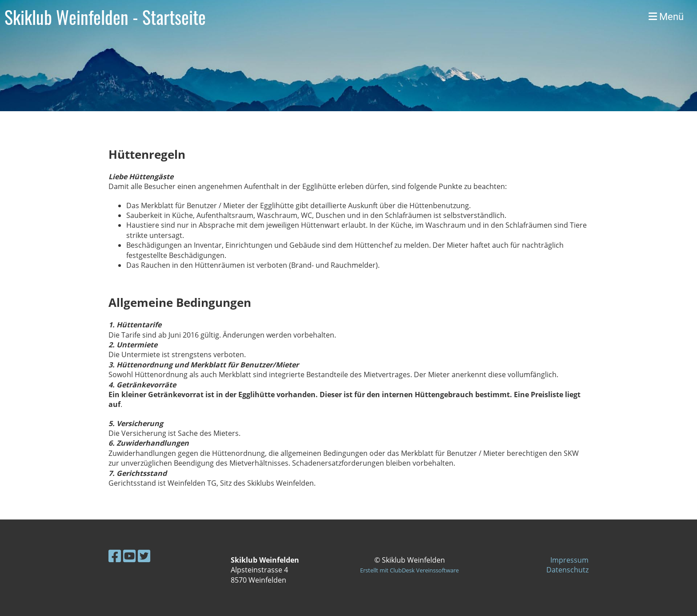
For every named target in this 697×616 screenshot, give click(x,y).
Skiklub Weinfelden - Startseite (105, 16)
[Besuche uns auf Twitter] (144, 555)
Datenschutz (567, 570)
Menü (666, 16)
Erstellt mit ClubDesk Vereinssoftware (409, 570)
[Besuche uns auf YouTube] (129, 555)
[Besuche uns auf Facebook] (114, 555)
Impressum (569, 560)
